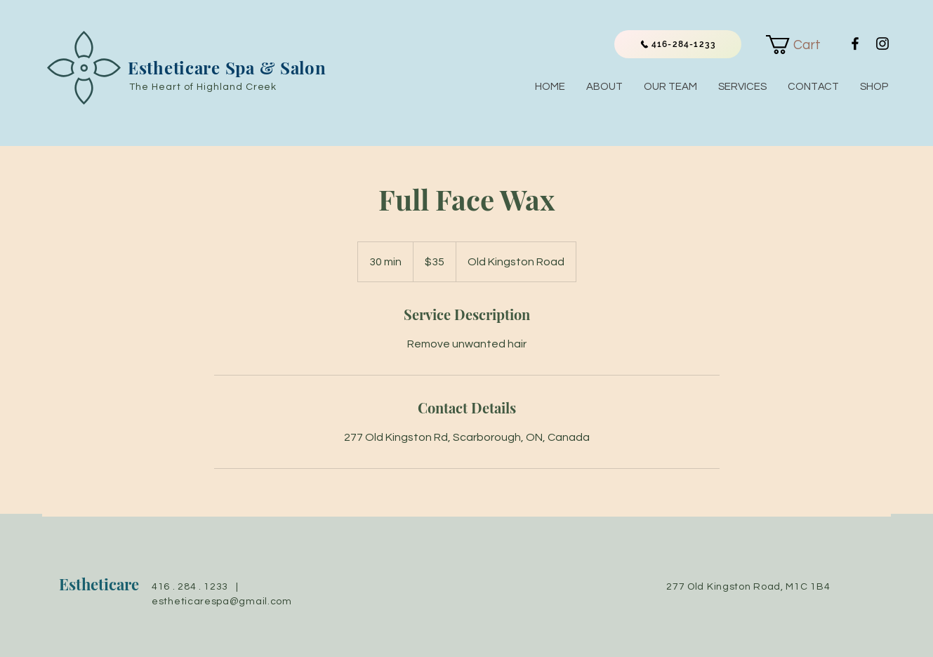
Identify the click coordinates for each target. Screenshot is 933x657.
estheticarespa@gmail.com (222, 601)
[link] (802, 44)
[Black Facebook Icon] (855, 43)
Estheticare (99, 584)
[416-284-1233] (677, 44)
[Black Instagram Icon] (882, 43)
